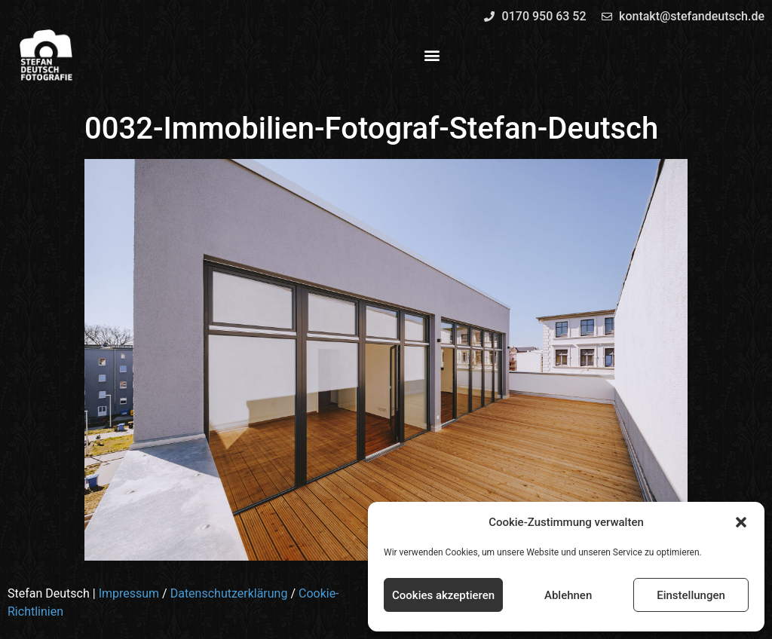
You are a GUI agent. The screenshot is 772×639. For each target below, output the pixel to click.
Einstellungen (691, 595)
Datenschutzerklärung (229, 593)
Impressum (129, 593)
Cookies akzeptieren (443, 595)
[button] (741, 522)
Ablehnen (568, 595)
